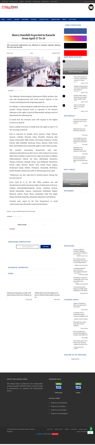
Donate (21, 1)
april (33, 211)
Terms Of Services (82, 432)
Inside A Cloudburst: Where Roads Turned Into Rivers (79, 306)
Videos (64, 19)
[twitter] (75, 1)
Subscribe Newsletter (18, 242)
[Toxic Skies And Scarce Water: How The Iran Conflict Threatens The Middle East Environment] (67, 344)
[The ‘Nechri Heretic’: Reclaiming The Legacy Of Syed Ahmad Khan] (67, 262)
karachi (29, 211)
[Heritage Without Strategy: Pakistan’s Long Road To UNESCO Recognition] (67, 252)
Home (3, 19)
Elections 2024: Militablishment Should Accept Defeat (79, 150)
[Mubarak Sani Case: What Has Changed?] (67, 132)
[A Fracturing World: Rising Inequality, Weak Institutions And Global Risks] (67, 290)
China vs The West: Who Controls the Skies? (79, 107)
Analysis (16, 19)
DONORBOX (68, 192)
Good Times (53, 1)
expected (24, 211)
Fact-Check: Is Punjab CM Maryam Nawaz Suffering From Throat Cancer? (75, 183)
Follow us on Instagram (58, 414)
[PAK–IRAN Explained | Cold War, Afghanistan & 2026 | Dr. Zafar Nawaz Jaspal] (67, 80)
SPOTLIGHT (68, 247)
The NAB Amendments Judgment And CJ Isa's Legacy (80, 122)
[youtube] (78, 1)
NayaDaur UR (45, 1)
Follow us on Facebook (58, 404)
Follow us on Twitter (57, 407)
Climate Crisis (55, 19)
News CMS (47, 435)
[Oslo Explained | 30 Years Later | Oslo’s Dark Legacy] (75, 68)
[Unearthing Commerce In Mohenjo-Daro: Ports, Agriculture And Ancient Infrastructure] (67, 280)
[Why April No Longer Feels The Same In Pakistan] (67, 325)
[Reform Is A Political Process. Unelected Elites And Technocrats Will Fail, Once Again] (67, 160)
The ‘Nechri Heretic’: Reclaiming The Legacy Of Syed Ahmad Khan (80, 261)
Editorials (25, 19)
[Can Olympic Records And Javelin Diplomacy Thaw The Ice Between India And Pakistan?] (67, 141)
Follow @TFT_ (75, 360)
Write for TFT (14, 1)
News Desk (10, 53)
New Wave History (72, 58)
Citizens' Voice (43, 19)
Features (34, 19)
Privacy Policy (83, 430)
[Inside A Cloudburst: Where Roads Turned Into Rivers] (67, 306)
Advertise (28, 1)
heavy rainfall (16, 211)
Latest (9, 19)
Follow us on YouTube (57, 411)
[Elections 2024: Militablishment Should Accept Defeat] (67, 150)
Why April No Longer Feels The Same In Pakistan (79, 324)
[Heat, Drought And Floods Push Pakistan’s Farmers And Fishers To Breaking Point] (67, 334)
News (31, 53)
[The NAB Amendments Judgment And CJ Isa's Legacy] (67, 122)
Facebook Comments (17, 267)
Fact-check (72, 19)
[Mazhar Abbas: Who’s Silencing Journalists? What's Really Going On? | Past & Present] (67, 98)
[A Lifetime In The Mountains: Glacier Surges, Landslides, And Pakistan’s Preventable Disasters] (67, 315)
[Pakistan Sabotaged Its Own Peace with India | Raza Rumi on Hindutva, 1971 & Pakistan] (67, 89)
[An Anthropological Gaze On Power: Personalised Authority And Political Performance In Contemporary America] (67, 271)
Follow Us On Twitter (73, 356)
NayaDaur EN (36, 1)
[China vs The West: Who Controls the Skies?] (67, 108)
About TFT (5, 1)
